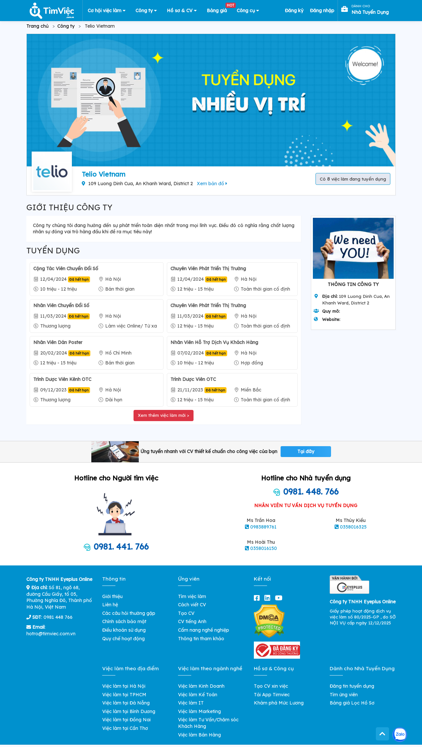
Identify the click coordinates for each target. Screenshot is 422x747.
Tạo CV (186, 613)
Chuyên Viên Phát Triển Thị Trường (208, 269)
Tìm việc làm (192, 596)
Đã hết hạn (79, 279)
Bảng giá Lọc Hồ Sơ (352, 703)
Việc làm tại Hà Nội (123, 686)
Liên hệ (110, 605)
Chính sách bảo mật (124, 621)
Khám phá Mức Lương (279, 703)
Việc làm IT (191, 703)
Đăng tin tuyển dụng (352, 686)
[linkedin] (268, 598)
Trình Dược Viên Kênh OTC (62, 379)
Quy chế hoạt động (123, 639)
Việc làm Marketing (199, 711)
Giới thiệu (112, 596)
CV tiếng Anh (192, 621)
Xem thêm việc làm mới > (163, 415)
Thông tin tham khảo (201, 639)
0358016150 (263, 548)
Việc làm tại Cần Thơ (125, 728)
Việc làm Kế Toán (197, 695)
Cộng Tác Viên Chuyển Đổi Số (65, 269)
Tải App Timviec (272, 695)
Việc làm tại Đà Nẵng (126, 703)
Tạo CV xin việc (271, 686)
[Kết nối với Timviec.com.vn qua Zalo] (399, 734)
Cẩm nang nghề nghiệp (203, 630)
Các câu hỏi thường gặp (128, 613)
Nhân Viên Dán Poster (57, 342)
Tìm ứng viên (344, 695)
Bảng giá (219, 9)
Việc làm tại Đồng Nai (126, 720)
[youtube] (280, 598)
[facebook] (258, 598)
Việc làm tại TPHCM (124, 695)
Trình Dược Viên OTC (193, 379)
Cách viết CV (192, 605)
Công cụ (248, 11)
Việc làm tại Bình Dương (128, 711)
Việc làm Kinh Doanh (201, 686)
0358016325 (353, 527)
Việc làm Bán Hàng (199, 735)
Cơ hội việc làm (107, 11)
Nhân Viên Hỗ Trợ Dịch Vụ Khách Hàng (214, 342)
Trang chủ (37, 26)
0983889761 (263, 527)
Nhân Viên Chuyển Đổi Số (61, 305)
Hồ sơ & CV (182, 11)
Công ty (146, 11)
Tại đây (305, 451)
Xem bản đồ (212, 184)
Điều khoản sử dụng (124, 630)
